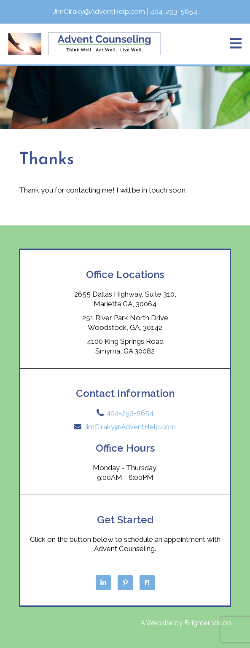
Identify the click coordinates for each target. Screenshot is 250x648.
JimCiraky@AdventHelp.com (129, 427)
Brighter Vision (207, 623)
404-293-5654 (129, 413)
